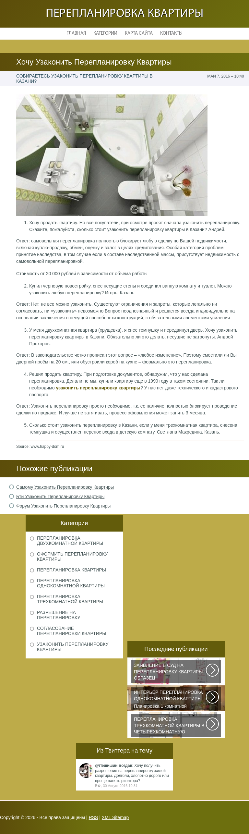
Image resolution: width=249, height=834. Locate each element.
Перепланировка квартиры (125, 14)
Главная (76, 33)
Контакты (171, 33)
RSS (93, 817)
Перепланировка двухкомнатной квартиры (70, 540)
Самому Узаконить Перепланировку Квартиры (65, 487)
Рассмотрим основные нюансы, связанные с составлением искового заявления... (170, 672)
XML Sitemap (115, 817)
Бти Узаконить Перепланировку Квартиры (60, 496)
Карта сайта (139, 33)
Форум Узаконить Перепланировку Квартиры (63, 506)
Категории (105, 33)
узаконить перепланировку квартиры (98, 387)
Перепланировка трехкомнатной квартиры (70, 599)
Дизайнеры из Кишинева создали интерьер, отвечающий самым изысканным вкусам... (170, 726)
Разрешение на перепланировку (58, 615)
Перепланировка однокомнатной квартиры (71, 583)
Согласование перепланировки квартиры (71, 631)
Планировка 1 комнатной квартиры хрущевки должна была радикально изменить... (170, 699)
